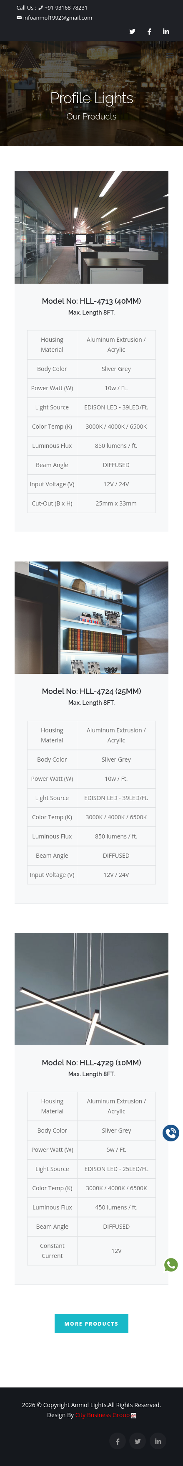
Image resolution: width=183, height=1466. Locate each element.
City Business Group (105, 1415)
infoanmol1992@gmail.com (57, 17)
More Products (92, 1323)
